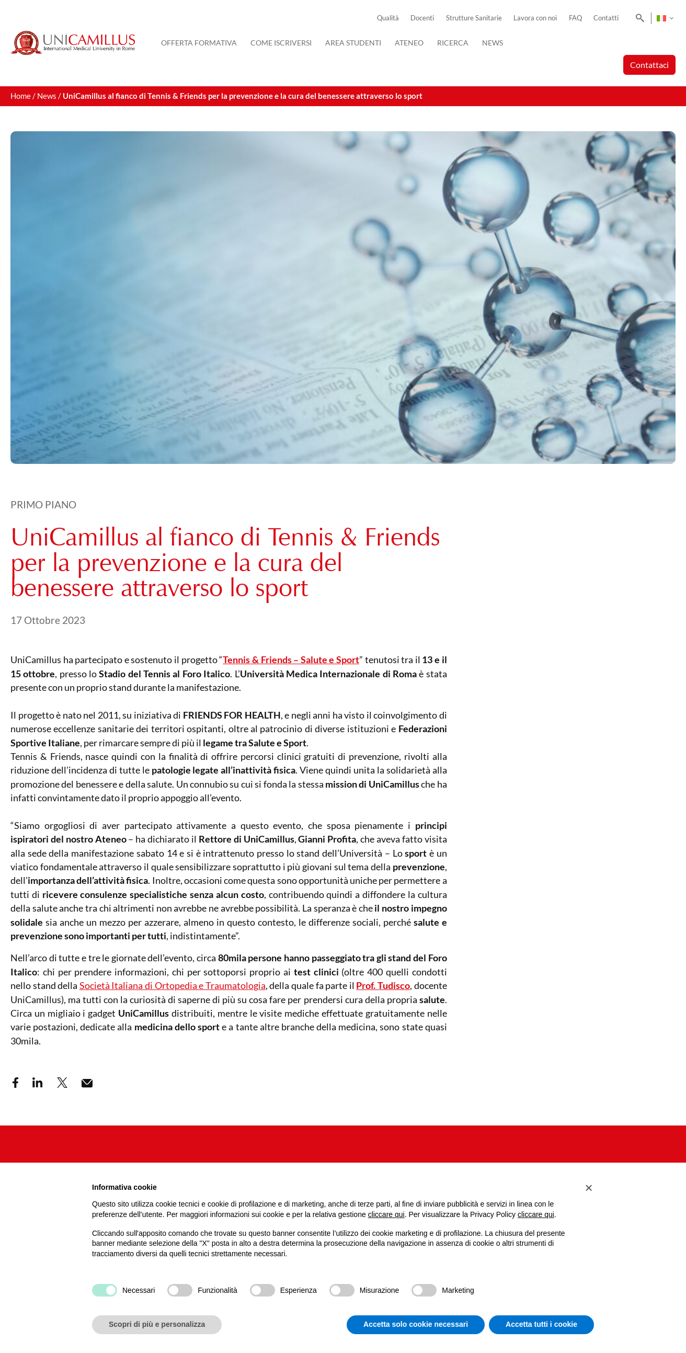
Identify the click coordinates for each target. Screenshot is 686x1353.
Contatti (606, 18)
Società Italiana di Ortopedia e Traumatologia (172, 985)
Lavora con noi (535, 18)
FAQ (575, 18)
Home (20, 96)
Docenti (422, 18)
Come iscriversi (281, 42)
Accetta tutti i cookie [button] (541, 1324)
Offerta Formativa (199, 42)
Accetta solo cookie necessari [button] (415, 1324)
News (492, 42)
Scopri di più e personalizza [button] (157, 1324)
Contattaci (649, 65)
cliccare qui (386, 1214)
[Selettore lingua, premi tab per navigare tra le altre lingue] (665, 18)
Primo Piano (43, 504)
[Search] (638, 18)
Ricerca (452, 42)
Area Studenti (353, 42)
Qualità (388, 18)
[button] (588, 1187)
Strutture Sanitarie (474, 18)
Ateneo (409, 42)
